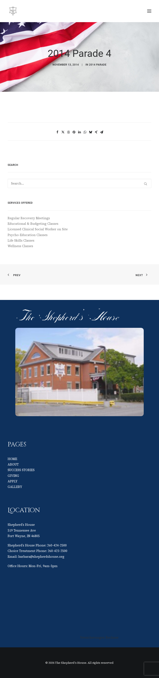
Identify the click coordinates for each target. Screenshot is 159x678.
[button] (149, 11)
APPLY (12, 481)
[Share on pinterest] (74, 132)
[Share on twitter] (63, 132)
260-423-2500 (57, 551)
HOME (12, 459)
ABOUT (13, 464)
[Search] (79, 183)
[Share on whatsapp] (85, 132)
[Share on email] (101, 132)
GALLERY (15, 486)
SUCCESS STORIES (21, 470)
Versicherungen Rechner (99, 637)
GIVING (13, 475)
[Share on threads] (68, 132)
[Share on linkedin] (79, 132)
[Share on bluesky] (90, 132)
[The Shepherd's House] (42, 11)
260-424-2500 (57, 545)
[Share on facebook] (57, 132)
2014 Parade (98, 64)
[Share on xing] (96, 132)
